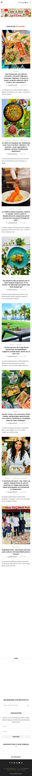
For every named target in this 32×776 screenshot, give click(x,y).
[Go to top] (16, 774)
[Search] (30, 2)
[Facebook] (18, 2)
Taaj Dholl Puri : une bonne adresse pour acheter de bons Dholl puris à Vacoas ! (16, 552)
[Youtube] (25, 2)
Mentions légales (21, 770)
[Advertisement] (16, 678)
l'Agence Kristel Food (11, 770)
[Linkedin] (23, 2)
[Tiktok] (27, 2)
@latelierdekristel (12, 85)
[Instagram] (19, 2)
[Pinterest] (21, 2)
